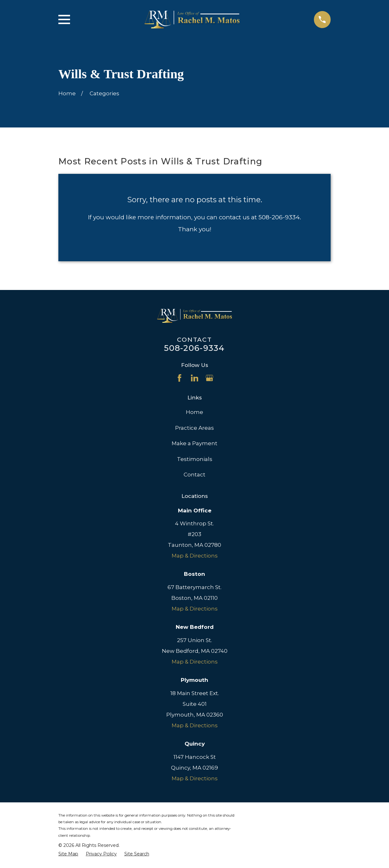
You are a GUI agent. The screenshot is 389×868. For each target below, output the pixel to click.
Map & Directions (195, 555)
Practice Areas (194, 428)
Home (194, 412)
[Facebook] (179, 378)
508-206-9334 (194, 348)
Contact (194, 474)
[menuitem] (68, 853)
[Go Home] (67, 93)
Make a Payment (194, 443)
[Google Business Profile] (209, 378)
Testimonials (194, 459)
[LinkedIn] (194, 378)
